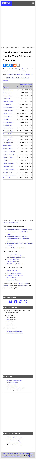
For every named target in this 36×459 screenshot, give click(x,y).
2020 (8, 325)
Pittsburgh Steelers (8, 166)
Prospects (21, 444)
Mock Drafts (21, 47)
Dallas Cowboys (7, 113)
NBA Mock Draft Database (14, 273)
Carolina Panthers (8, 101)
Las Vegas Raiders (8, 137)
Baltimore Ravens (8, 96)
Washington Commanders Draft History (17, 236)
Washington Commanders (9, 47)
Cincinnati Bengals (8, 107)
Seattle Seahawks (8, 172)
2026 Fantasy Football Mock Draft (16, 257)
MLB (22, 390)
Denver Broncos (7, 116)
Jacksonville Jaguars (8, 131)
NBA (19, 390)
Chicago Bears (7, 104)
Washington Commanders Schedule (16, 247)
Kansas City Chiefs (8, 134)
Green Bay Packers (8, 122)
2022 (8, 321)
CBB (20, 454)
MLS (31, 454)
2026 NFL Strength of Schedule (15, 264)
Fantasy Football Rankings (14, 255)
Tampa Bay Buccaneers (9, 175)
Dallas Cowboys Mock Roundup (14, 437)
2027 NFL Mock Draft (13, 261)
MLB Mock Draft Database (14, 277)
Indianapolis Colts (8, 128)
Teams (16, 444)
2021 (8, 323)
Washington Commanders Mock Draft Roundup (19, 229)
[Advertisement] (18, 26)
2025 (8, 315)
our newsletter (23, 285)
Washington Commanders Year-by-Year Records (19, 74)
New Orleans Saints (8, 154)
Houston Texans (7, 125)
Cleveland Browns (8, 110)
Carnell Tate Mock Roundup (13, 441)
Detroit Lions (6, 119)
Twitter (26, 283)
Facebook (5, 285)
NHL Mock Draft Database (14, 280)
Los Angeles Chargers (9, 140)
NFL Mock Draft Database (14, 271)
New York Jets (7, 160)
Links (18, 456)
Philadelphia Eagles (8, 163)
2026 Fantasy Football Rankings (14, 331)
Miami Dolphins (7, 145)
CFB (8, 454)
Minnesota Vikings (8, 148)
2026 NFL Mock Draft (13, 259)
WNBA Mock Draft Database (15, 275)
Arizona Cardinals (8, 90)
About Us (13, 456)
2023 (8, 319)
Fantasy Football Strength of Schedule (15, 388)
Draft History (30, 47)
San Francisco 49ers (8, 169)
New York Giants (7, 157)
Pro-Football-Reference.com (10, 222)
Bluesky (21, 283)
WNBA (16, 454)
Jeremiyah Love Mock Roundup (14, 443)
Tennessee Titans (7, 178)
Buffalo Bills (6, 98)
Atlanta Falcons (7, 93)
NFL (16, 390)
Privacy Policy (6, 456)
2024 (8, 317)
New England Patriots (9, 151)
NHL (27, 454)
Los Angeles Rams (8, 142)
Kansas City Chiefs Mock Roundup (15, 439)
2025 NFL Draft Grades (12, 382)
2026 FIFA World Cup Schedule (14, 380)
